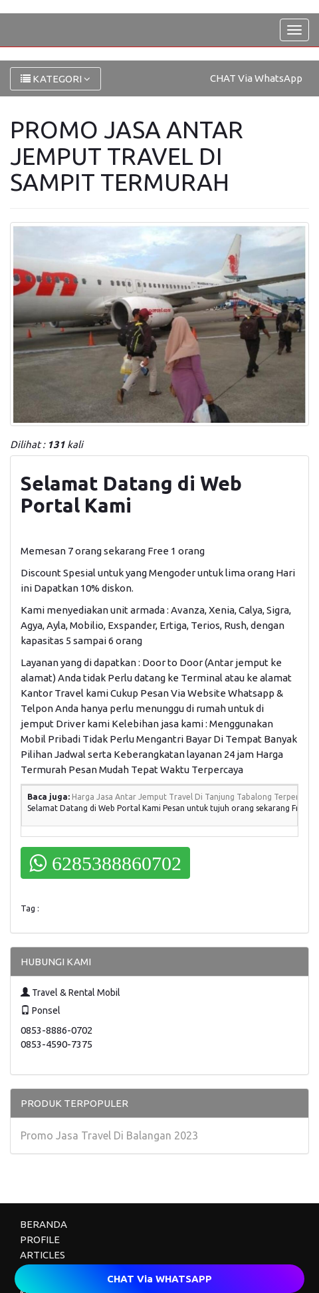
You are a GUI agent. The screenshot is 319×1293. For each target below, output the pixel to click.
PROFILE (40, 1239)
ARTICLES (42, 1254)
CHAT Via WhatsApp (256, 78)
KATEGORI (55, 78)
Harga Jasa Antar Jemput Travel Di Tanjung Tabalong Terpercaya (194, 796)
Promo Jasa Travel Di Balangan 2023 (109, 1135)
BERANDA (43, 1224)
